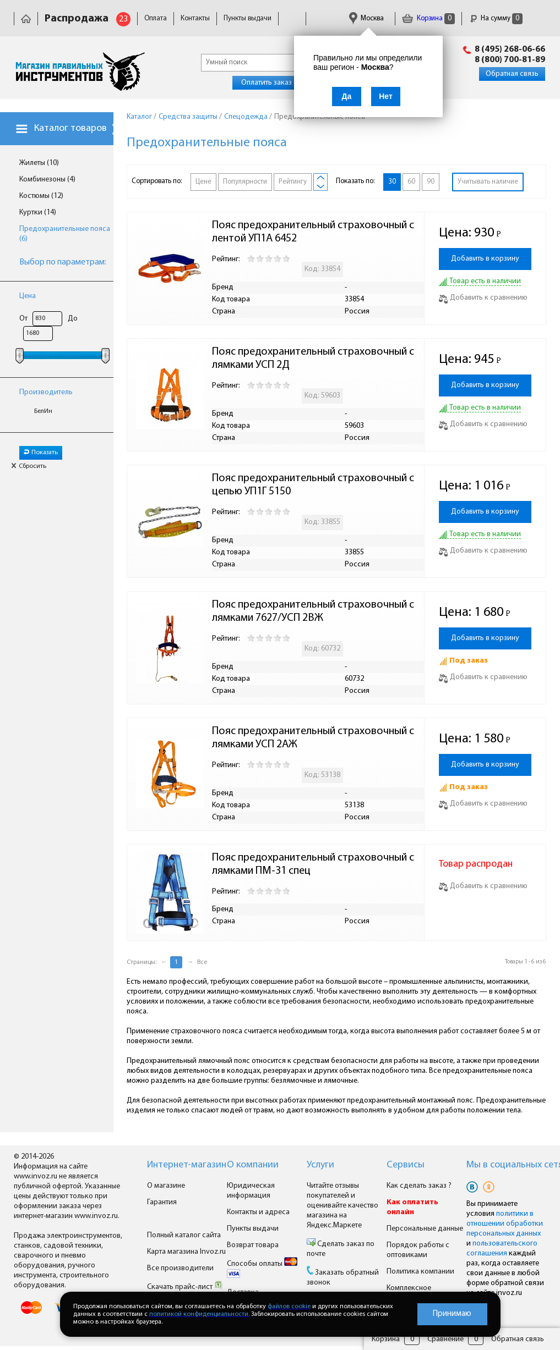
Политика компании (420, 1272)
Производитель (46, 392)
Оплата (155, 18)
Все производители (180, 1268)
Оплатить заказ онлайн (279, 83)
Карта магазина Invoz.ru (186, 1252)
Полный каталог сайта (184, 1235)
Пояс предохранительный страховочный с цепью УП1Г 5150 (314, 485)
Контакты (195, 18)
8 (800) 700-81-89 (510, 60)
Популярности (245, 181)
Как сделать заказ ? (419, 1186)
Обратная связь (512, 74)
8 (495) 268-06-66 (510, 49)
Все (202, 962)
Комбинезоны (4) (47, 179)
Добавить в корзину (485, 259)
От (23, 319)
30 (392, 181)
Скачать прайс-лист (185, 1287)
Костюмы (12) (41, 196)
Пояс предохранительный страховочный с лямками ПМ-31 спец (314, 864)
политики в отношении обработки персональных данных (504, 1224)
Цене (203, 181)
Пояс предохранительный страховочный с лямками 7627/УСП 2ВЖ (314, 611)
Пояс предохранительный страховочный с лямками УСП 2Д (314, 358)
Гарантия (162, 1202)
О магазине (166, 1186)
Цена (27, 296)
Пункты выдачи (247, 18)
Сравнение (445, 1339)
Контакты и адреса (258, 1212)
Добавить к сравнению (483, 298)
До (73, 319)
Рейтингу (293, 181)
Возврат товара (253, 1245)
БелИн (43, 411)
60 (411, 181)
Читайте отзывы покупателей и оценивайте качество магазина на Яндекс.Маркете (342, 1206)
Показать (41, 452)
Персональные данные (425, 1229)
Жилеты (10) (39, 163)
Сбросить (28, 466)
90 (430, 181)
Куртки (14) (37, 212)
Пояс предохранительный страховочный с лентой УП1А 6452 (314, 232)
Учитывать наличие (488, 181)
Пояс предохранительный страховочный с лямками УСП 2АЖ (314, 738)
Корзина (428, 18)
